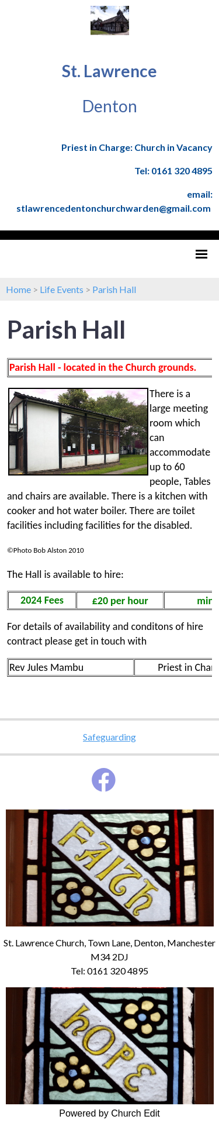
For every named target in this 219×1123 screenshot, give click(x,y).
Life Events (62, 289)
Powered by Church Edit (109, 1113)
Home (18, 289)
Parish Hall (114, 289)
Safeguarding (109, 736)
